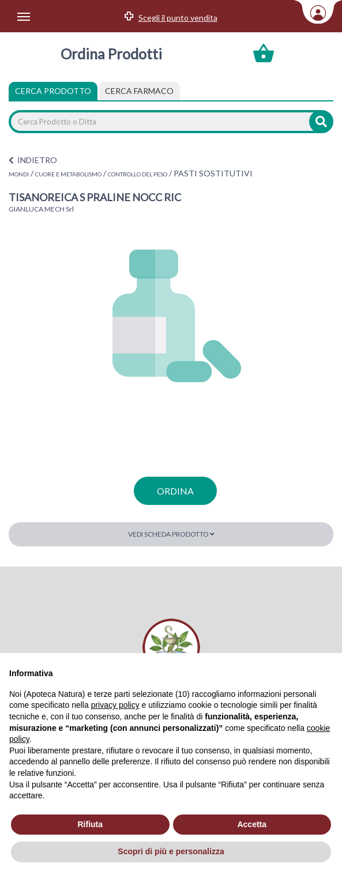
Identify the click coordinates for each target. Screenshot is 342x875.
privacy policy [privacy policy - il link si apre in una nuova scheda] (115, 705)
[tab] (139, 91)
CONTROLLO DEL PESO (137, 174)
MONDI (19, 174)
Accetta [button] (251, 824)
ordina (175, 490)
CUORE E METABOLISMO (68, 174)
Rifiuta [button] (90, 824)
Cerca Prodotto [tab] (53, 91)
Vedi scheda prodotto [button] (171, 534)
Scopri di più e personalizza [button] (171, 851)
